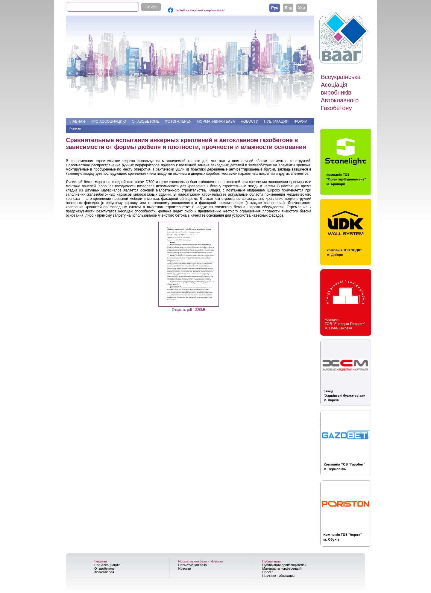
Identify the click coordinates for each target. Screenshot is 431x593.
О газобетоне (145, 121)
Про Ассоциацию (108, 121)
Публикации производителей (284, 565)
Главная (77, 121)
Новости (249, 121)
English (288, 7)
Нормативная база (216, 121)
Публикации (276, 121)
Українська (301, 7)
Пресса (267, 572)
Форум (300, 121)
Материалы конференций (281, 568)
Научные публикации (278, 575)
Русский (274, 7)
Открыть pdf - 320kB (188, 310)
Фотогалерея (178, 121)
